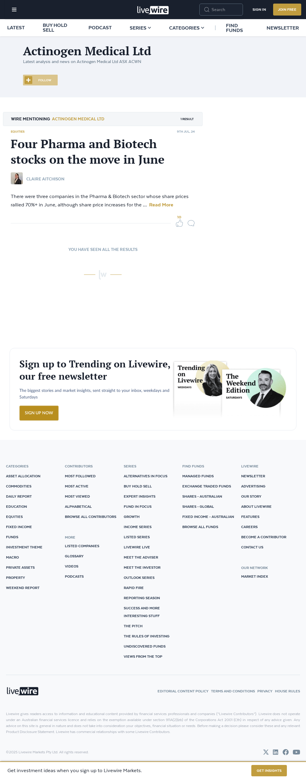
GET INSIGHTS (269, 770)
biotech (221, 215)
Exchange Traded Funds (206, 486)
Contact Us (252, 547)
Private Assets (20, 567)
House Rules (287, 691)
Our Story (251, 496)
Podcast (100, 27)
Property (15, 577)
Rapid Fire (134, 587)
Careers (249, 527)
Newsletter (283, 28)
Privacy (265, 691)
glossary (74, 556)
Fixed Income (19, 527)
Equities (18, 131)
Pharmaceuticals (252, 215)
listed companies (82, 546)
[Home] (153, 10)
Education (16, 506)
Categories (186, 28)
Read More (160, 205)
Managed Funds (198, 476)
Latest (16, 27)
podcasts (74, 576)
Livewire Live (137, 547)
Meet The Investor (142, 567)
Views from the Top (143, 656)
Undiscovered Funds (145, 646)
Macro (12, 557)
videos (71, 566)
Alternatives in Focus (145, 476)
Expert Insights (139, 496)
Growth (132, 516)
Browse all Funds (200, 527)
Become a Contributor (263, 537)
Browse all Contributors (90, 516)
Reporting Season (142, 598)
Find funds (234, 27)
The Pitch (133, 626)
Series (140, 28)
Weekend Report (22, 587)
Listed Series (137, 537)
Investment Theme (24, 547)
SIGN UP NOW (39, 413)
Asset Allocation (23, 476)
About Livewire (256, 506)
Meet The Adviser (141, 557)
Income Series (138, 527)
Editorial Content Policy (183, 691)
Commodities (18, 486)
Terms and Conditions (233, 691)
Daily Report (19, 496)
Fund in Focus (138, 506)
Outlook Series (139, 577)
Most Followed (80, 476)
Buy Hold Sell (55, 27)
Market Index (254, 576)
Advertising (253, 486)
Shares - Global (198, 506)
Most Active (76, 486)
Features (250, 516)
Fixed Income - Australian (208, 516)
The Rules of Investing (146, 636)
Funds (12, 537)
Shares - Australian (202, 496)
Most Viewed (77, 496)
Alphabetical (78, 506)
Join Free (287, 9)
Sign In (259, 9)
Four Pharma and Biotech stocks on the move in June (87, 151)
